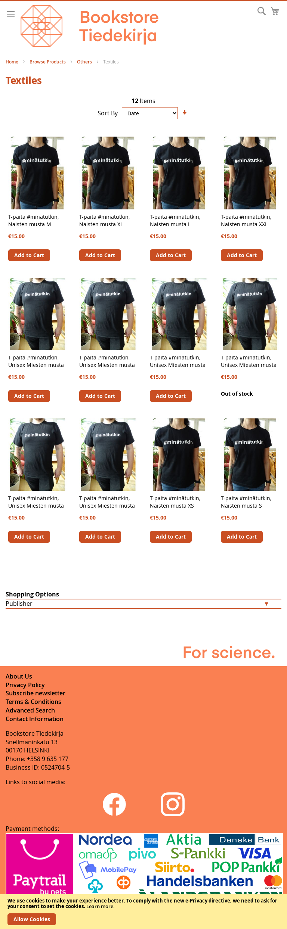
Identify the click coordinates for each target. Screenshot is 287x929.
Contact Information (35, 719)
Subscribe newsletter (35, 693)
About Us (19, 676)
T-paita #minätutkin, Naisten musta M (33, 220)
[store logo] (89, 26)
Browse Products (48, 62)
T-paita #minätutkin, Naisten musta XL (104, 220)
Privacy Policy (25, 685)
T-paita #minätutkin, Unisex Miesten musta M (249, 365)
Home (12, 62)
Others (85, 62)
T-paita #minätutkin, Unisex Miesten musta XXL (36, 506)
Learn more (99, 906)
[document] (143, 911)
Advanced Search (30, 710)
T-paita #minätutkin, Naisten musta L (175, 220)
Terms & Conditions (33, 702)
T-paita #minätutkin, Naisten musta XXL (246, 220)
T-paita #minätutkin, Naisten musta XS (175, 502)
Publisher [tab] (19, 603)
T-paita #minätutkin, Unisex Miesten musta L (178, 365)
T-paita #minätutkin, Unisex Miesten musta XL (107, 506)
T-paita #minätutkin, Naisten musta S (246, 502)
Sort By (108, 113)
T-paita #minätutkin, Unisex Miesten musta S (107, 365)
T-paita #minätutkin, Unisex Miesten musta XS (36, 365)
